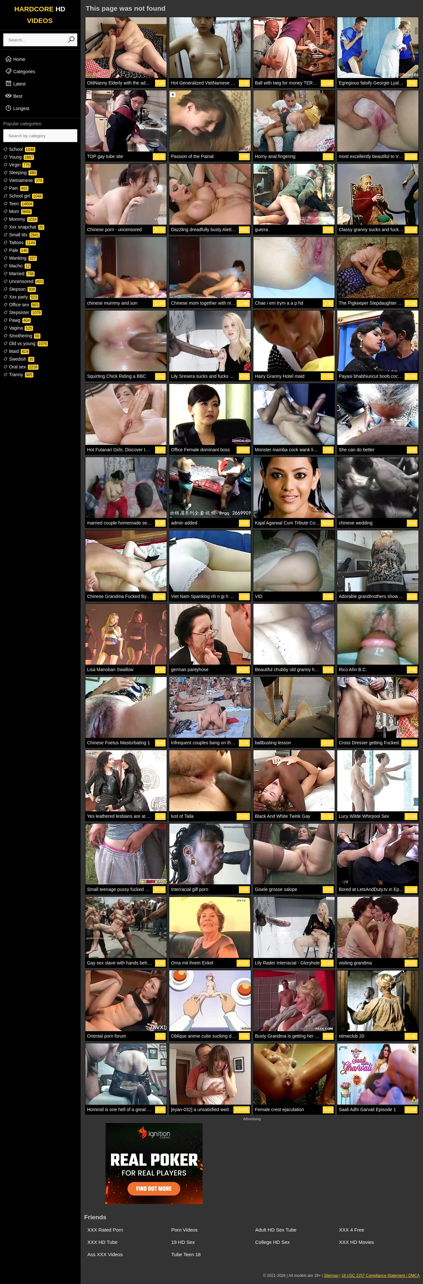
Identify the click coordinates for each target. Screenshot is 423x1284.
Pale (15, 250)
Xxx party (20, 296)
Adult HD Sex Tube (276, 1230)
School (19, 149)
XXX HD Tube (102, 1242)
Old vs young (25, 343)
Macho (17, 265)
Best (13, 95)
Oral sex (21, 366)
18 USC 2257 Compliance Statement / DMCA (380, 1275)
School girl (23, 195)
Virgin (17, 164)
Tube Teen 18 (186, 1254)
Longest (17, 108)
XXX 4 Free (351, 1230)
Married (19, 273)
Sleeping (20, 172)
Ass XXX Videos (105, 1254)
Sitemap (331, 1275)
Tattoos (19, 242)
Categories (20, 71)
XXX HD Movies (356, 1242)
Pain (15, 188)
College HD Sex (272, 1242)
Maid (16, 351)
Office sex (21, 304)
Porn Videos (184, 1230)
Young (18, 157)
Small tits (21, 234)
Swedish (18, 359)
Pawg (17, 320)
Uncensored (23, 281)
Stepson (19, 289)
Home (15, 58)
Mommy (20, 219)
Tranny (18, 374)
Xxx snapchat (23, 227)
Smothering (21, 335)
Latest (15, 83)
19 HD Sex (183, 1242)
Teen (18, 203)
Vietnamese (23, 180)
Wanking (20, 258)
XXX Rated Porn (105, 1230)
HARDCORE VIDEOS (39, 14)
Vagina (18, 328)
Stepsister (22, 312)
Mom (17, 211)
